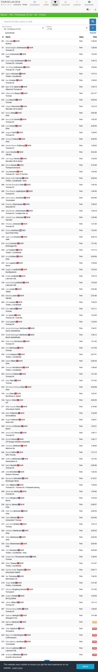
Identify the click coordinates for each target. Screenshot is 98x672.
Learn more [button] (17, 668)
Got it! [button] (85, 666)
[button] (89, 9)
